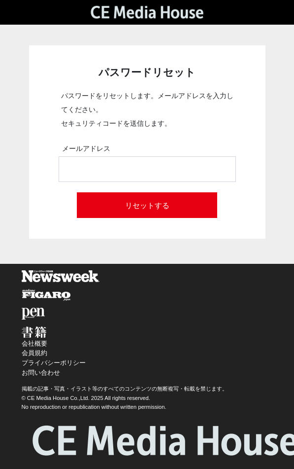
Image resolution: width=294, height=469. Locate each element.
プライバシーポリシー (54, 362)
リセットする (147, 205)
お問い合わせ (41, 372)
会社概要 (34, 343)
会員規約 (34, 353)
